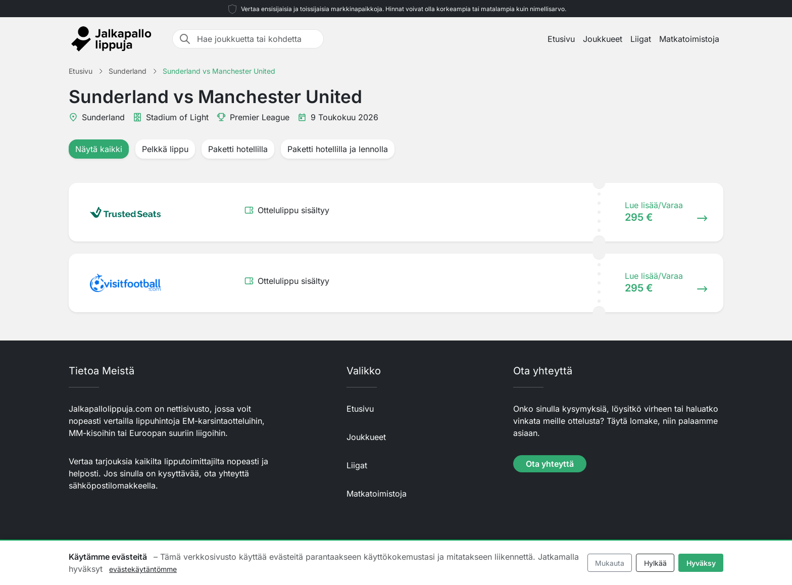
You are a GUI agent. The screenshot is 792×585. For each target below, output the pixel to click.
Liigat (640, 39)
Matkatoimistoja (689, 39)
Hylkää (655, 563)
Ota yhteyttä (550, 464)
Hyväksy (701, 563)
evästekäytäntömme (143, 569)
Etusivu (561, 39)
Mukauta (609, 563)
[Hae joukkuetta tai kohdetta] (257, 39)
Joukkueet (602, 39)
